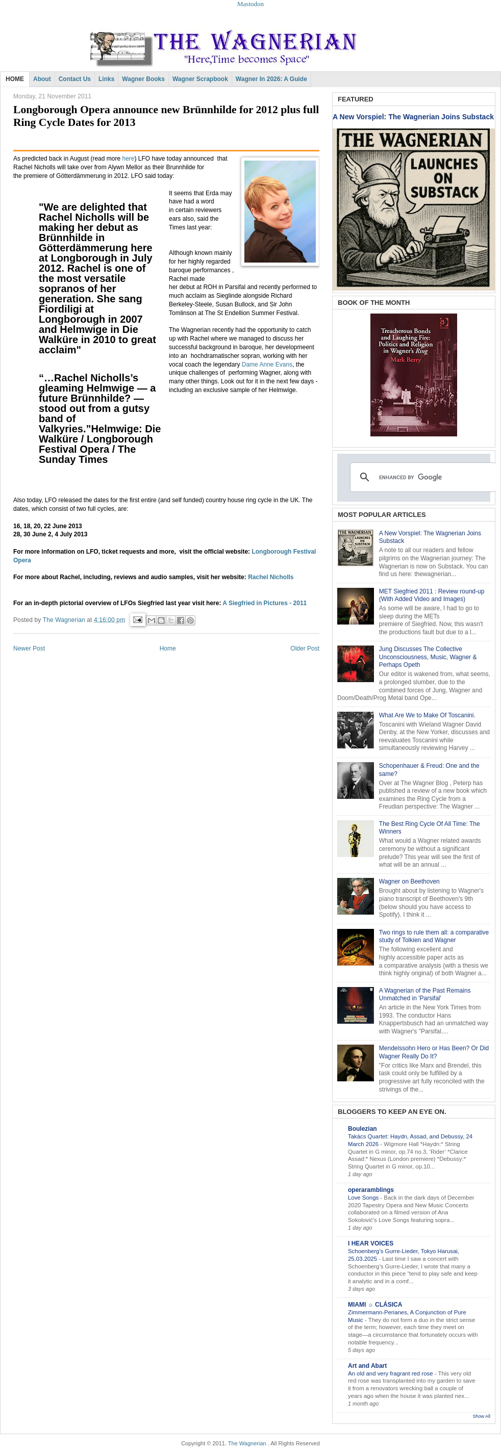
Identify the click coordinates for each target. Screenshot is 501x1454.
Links (106, 79)
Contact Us (75, 79)
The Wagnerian (247, 1443)
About (42, 79)
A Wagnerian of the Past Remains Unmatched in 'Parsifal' (425, 994)
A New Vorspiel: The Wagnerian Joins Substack (413, 117)
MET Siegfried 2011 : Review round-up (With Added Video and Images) (432, 595)
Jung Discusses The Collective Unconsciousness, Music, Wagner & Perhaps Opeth (428, 656)
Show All (481, 1416)
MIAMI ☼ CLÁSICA (375, 1304)
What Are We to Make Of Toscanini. (427, 715)
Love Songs (364, 1198)
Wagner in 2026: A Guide (271, 79)
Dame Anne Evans (267, 364)
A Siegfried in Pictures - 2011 (264, 603)
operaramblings (371, 1189)
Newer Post (29, 648)
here (128, 158)
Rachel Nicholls (270, 577)
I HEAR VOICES (370, 1243)
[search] (421, 477)
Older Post (304, 648)
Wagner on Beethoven (409, 881)
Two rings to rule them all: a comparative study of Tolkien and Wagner (434, 936)
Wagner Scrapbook (200, 79)
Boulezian (362, 1128)
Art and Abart (367, 1365)
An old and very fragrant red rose (391, 1373)
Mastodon (250, 4)
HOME (15, 79)
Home (168, 648)
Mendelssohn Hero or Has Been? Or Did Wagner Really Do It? (434, 1052)
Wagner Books (143, 79)
